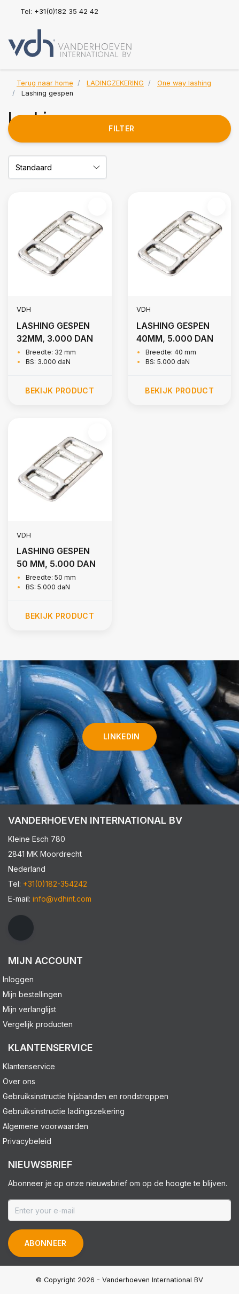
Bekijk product (59, 390)
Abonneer (46, 1243)
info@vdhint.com (62, 898)
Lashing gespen (47, 93)
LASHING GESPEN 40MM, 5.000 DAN (174, 332)
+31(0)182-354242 (55, 883)
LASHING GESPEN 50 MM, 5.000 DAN (56, 557)
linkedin (121, 736)
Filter (121, 128)
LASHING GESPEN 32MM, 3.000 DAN (55, 332)
